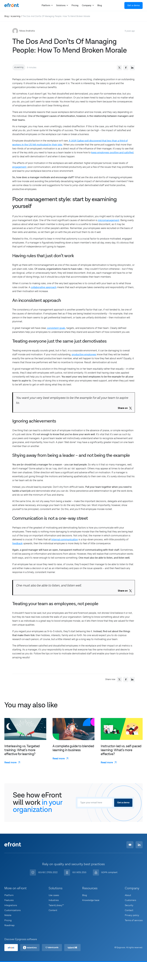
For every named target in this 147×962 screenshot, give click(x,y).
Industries (54, 900)
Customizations (12, 910)
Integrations (10, 905)
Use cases (54, 895)
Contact (129, 910)
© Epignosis (119, 947)
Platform (9, 895)
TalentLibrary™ (56, 905)
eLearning (15, 16)
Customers (130, 900)
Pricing (75, 5)
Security (129, 905)
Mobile (7, 915)
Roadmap (9, 925)
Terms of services (134, 920)
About (128, 895)
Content (53, 910)
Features (9, 900)
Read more (10, 762)
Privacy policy (132, 915)
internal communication (64, 539)
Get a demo (133, 5)
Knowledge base (90, 900)
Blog (99, 5)
